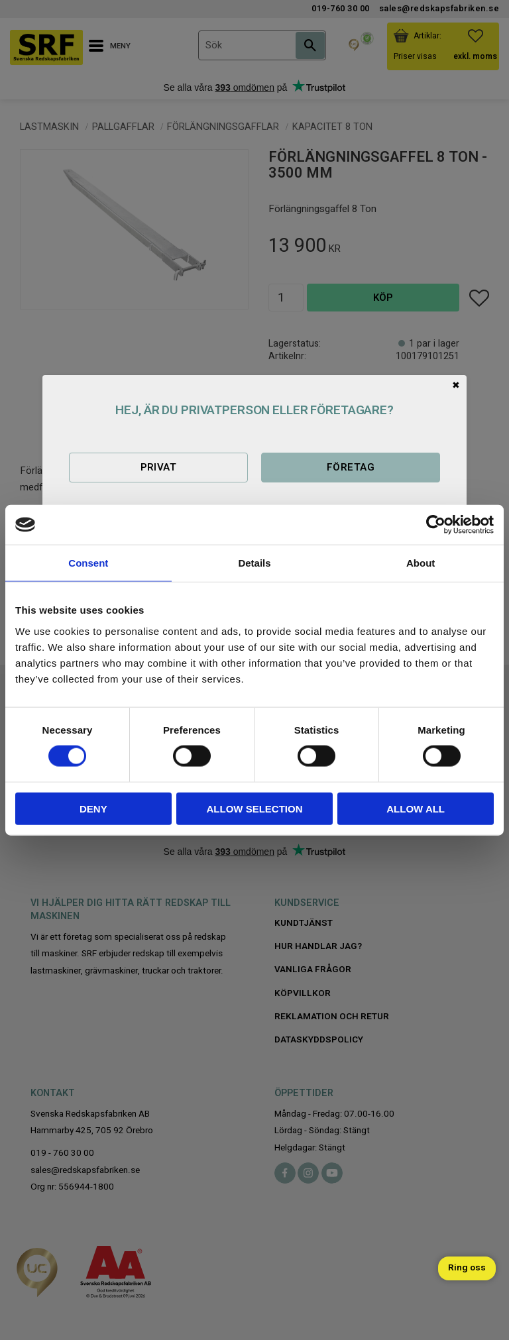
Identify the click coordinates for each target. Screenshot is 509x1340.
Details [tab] (254, 563)
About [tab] (420, 563)
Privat (159, 467)
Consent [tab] (88, 563)
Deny (93, 808)
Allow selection (254, 808)
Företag (350, 467)
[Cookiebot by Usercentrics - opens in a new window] (436, 525)
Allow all (415, 808)
